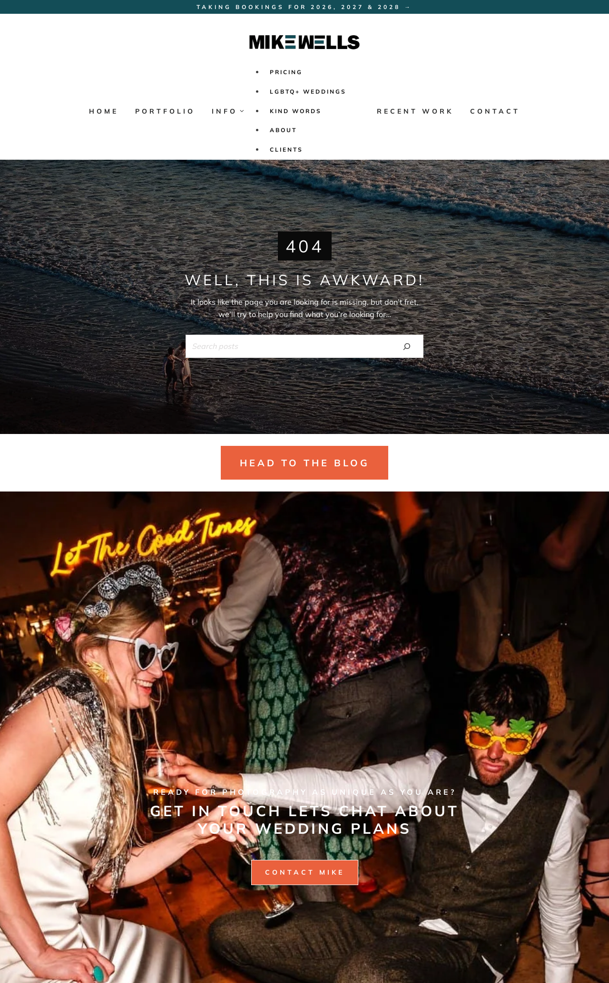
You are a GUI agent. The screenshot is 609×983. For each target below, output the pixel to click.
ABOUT (283, 130)
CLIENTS (286, 149)
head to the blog (305, 463)
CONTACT (495, 111)
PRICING (286, 72)
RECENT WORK (415, 111)
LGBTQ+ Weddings (308, 91)
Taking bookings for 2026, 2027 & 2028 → (304, 6)
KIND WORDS (296, 111)
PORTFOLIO (165, 111)
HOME (103, 111)
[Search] (407, 346)
